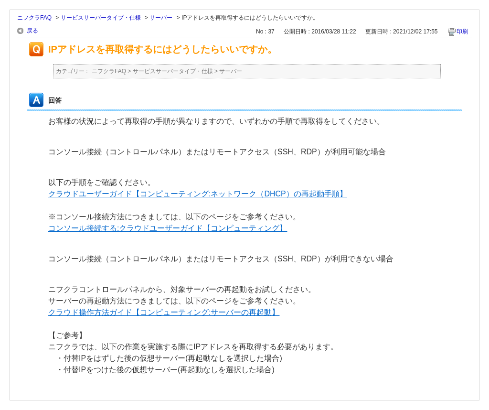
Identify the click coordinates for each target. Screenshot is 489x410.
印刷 (462, 31)
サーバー (160, 17)
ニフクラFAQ (34, 17)
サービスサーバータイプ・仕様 (101, 17)
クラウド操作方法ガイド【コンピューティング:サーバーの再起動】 (163, 312)
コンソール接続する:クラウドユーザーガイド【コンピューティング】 (167, 228)
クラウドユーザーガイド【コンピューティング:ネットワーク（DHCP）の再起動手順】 (197, 194)
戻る (32, 30)
